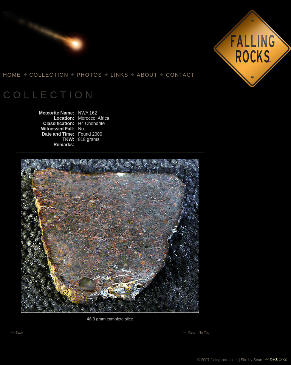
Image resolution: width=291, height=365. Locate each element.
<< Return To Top (196, 332)
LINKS (119, 75)
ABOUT (147, 75)
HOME (12, 75)
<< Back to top (276, 359)
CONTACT (180, 75)
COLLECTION (48, 75)
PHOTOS (89, 75)
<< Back (17, 332)
